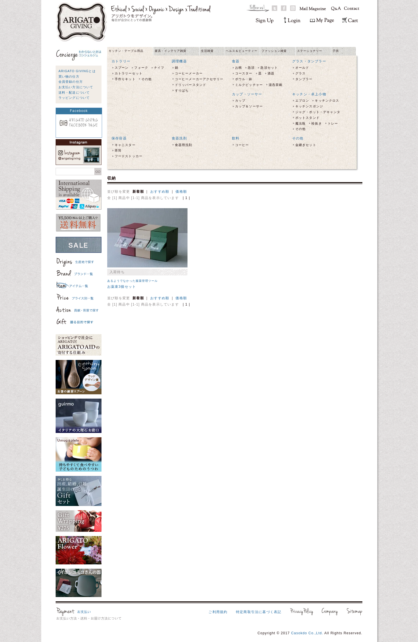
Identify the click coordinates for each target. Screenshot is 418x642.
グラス (300, 73)
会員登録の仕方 (70, 81)
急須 (251, 67)
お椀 (238, 67)
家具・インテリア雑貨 (170, 50)
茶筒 (118, 150)
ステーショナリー (309, 50)
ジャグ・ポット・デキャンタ (317, 112)
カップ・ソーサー (247, 94)
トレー (333, 123)
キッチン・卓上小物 (309, 94)
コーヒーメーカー (189, 73)
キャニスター (125, 145)
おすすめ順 (159, 192)
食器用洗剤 (183, 145)
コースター (244, 73)
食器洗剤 (179, 138)
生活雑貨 (207, 50)
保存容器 (119, 138)
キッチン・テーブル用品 (126, 50)
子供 (336, 50)
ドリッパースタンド (190, 84)
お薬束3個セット (121, 287)
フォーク (141, 67)
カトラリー (121, 61)
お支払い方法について (75, 87)
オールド (302, 67)
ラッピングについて (74, 97)
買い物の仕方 (68, 76)
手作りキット (125, 79)
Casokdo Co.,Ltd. (307, 633)
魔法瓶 (300, 123)
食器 (235, 61)
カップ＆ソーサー (249, 106)
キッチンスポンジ (309, 106)
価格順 (181, 192)
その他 (146, 79)
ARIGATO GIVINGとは (77, 71)
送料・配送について (74, 92)
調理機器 (179, 61)
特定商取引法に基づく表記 (258, 612)
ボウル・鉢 (244, 79)
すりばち (182, 90)
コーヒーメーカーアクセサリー (199, 79)
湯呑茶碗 (275, 84)
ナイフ (159, 67)
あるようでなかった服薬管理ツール (132, 280)
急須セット (269, 67)
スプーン (121, 67)
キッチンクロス (327, 100)
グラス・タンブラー (309, 61)
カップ (240, 100)
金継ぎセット (305, 145)
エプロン (302, 100)
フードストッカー (128, 156)
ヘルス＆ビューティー (241, 50)
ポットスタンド (307, 117)
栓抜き (316, 123)
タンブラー (304, 79)
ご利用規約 (217, 612)
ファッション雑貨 (274, 50)
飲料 (235, 138)
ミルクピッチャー (249, 84)
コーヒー (242, 145)
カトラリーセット (128, 73)
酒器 (270, 73)
